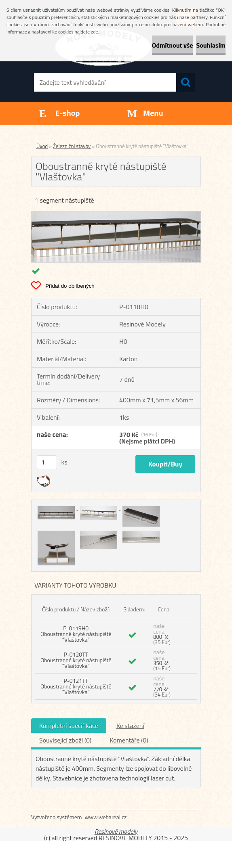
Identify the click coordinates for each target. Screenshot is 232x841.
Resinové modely (116, 831)
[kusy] (47, 462)
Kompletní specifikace (68, 725)
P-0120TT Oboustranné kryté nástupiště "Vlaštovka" (76, 660)
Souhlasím (211, 45)
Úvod (42, 146)
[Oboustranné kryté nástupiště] (116, 215)
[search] (185, 82)
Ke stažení (130, 725)
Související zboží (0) (65, 740)
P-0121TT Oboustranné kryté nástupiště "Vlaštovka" (76, 686)
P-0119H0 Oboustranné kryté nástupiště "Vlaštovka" (76, 634)
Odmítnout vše (172, 45)
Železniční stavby (72, 146)
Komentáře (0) (129, 740)
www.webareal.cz (106, 817)
